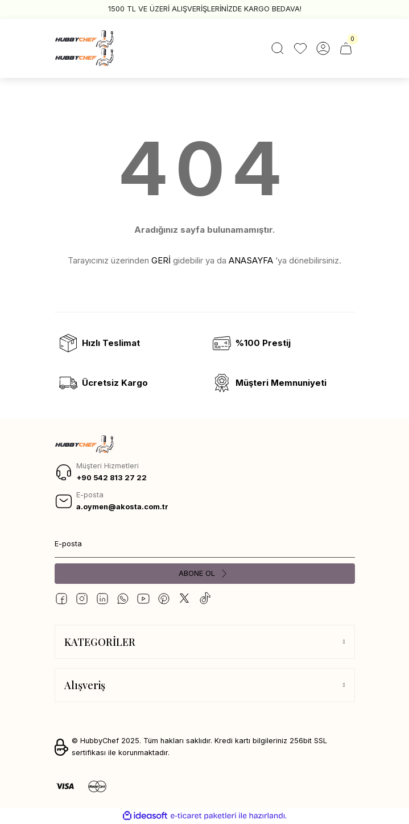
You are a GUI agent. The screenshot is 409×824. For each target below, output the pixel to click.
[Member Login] (323, 48)
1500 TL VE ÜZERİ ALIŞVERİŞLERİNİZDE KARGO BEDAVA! (204, 9)
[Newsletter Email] (205, 544)
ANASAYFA (251, 260)
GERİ (161, 260)
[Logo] (84, 48)
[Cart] (346, 48)
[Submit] (205, 573)
